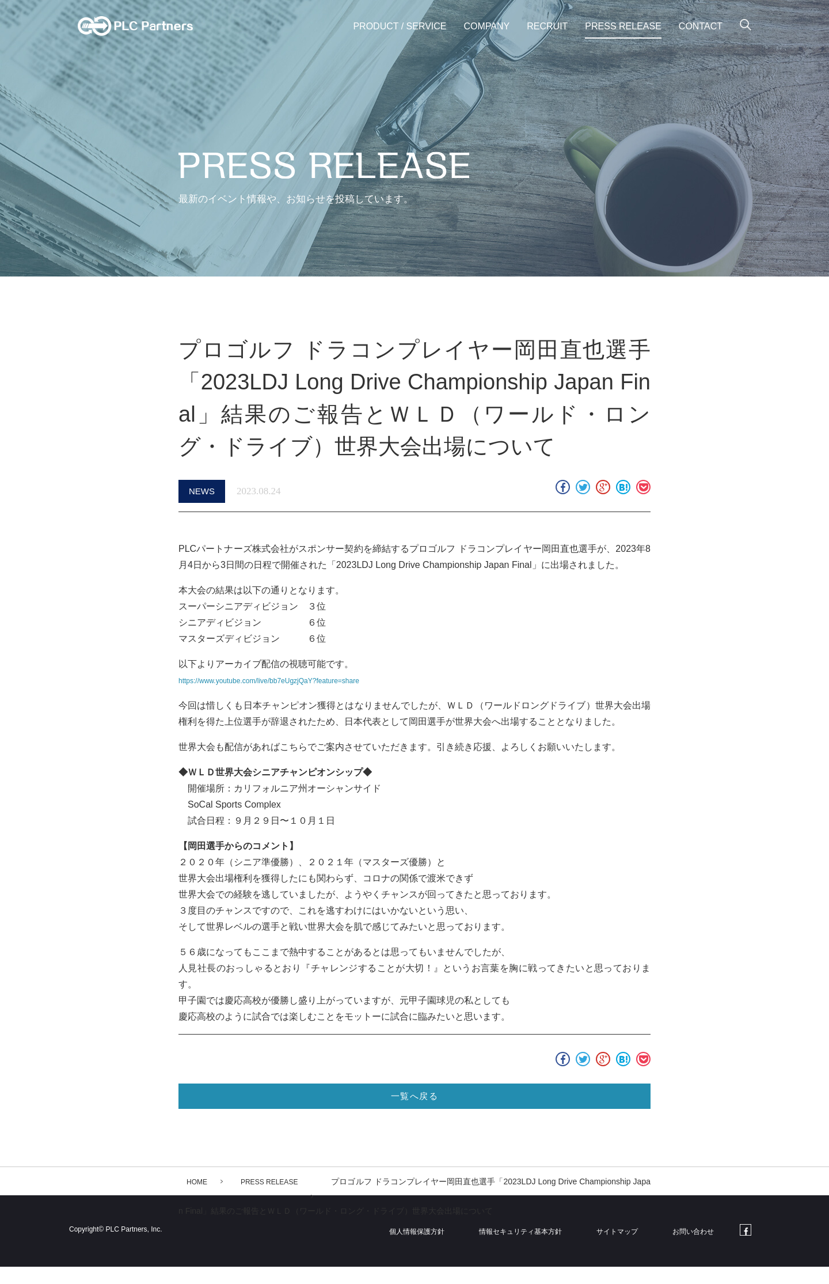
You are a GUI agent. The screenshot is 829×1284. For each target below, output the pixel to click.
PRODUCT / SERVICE (399, 26)
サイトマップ (627, 1248)
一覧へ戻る (414, 1109)
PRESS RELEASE (623, 26)
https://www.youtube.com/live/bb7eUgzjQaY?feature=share (298, 684)
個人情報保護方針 (428, 1248)
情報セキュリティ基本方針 (532, 1248)
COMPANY (487, 26)
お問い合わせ (696, 1248)
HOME (199, 1198)
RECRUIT (547, 26)
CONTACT (700, 26)
